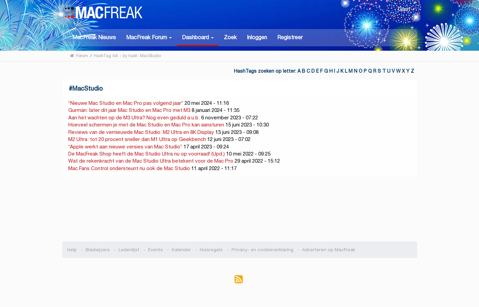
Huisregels (211, 250)
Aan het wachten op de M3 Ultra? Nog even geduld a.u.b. (134, 117)
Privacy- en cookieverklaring (262, 250)
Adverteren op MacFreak (328, 250)
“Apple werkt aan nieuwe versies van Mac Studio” (125, 146)
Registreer (290, 37)
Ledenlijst (129, 250)
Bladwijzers (98, 250)
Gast (406, 9)
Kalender (181, 250)
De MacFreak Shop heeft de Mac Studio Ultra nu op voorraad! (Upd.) (146, 153)
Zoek (230, 37)
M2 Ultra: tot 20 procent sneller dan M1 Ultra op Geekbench (137, 139)
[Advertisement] (239, 209)
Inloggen (257, 37)
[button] (149, 37)
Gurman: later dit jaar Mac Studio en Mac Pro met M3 (129, 110)
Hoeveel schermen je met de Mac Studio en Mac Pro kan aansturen (146, 124)
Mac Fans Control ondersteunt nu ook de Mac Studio (129, 168)
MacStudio (87, 88)
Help (72, 250)
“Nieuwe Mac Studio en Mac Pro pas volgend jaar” (125, 103)
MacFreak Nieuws (94, 37)
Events (155, 250)
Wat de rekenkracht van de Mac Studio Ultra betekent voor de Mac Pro (150, 161)
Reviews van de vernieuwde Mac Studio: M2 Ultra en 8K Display (141, 132)
